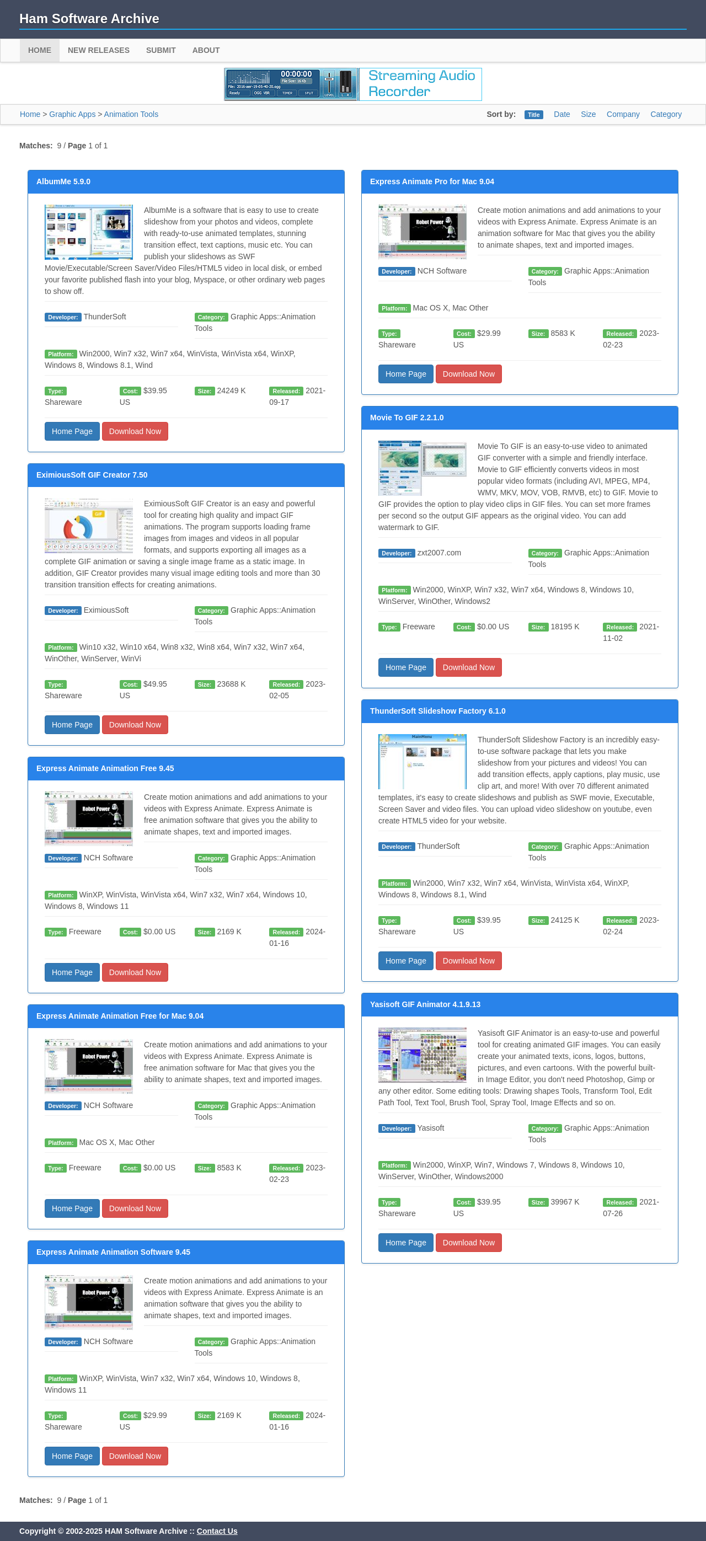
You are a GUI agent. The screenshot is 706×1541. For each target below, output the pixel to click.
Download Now (135, 431)
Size (588, 114)
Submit (161, 50)
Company (623, 114)
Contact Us (217, 1531)
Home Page (72, 431)
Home (39, 50)
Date (562, 114)
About (206, 50)
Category (666, 114)
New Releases (99, 50)
